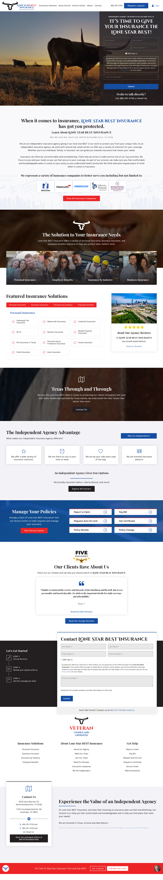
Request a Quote (136, 5)
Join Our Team (81, 764)
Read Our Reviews (134, 352)
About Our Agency (81, 755)
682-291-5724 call (29, 830)
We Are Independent (81, 777)
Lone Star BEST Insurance (58, 126)
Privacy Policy (125, 70)
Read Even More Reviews (82, 618)
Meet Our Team (81, 759)
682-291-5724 (116, 5)
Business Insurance (30, 759)
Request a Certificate (132, 768)
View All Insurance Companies (81, 198)
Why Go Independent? (139, 442)
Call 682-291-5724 (117, 874)
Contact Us (81, 415)
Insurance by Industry (30, 764)
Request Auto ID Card (132, 764)
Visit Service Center (34, 536)
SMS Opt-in (132, 53)
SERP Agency (120, 834)
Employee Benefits (30, 768)
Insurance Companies (81, 772)
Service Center (132, 772)
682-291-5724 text (30, 834)
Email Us (142, 98)
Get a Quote (98, 874)
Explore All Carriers (81, 495)
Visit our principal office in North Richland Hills (29, 844)
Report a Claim (132, 755)
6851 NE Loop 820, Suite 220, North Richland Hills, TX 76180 (81, 137)
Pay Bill (132, 759)
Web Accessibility (132, 777)
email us (130, 716)
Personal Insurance (30, 755)
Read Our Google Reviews (81, 627)
